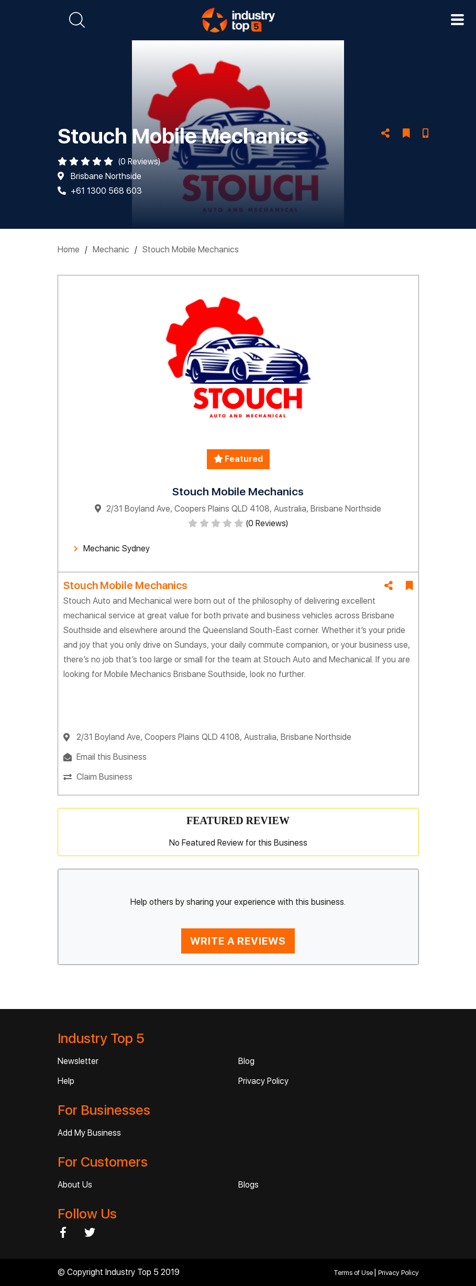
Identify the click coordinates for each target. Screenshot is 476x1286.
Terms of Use (354, 1273)
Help (66, 1081)
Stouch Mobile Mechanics (190, 249)
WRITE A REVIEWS (238, 941)
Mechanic (111, 249)
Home (69, 249)
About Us (75, 1185)
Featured (238, 459)
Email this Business (111, 757)
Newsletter (78, 1061)
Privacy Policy (263, 1081)
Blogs (248, 1185)
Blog (246, 1061)
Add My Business (89, 1133)
